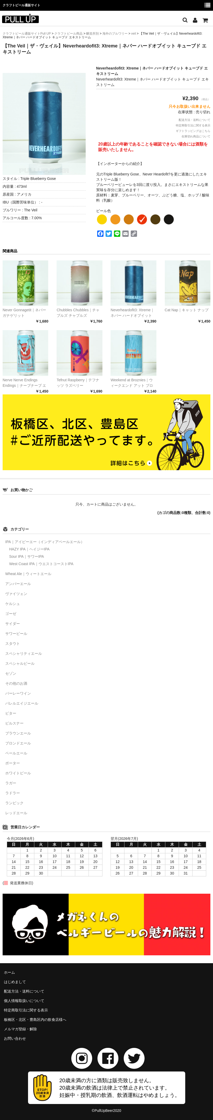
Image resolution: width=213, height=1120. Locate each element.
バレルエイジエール (21, 703)
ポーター (12, 763)
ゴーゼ (10, 614)
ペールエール (16, 753)
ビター (10, 713)
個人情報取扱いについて (24, 1001)
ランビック (14, 803)
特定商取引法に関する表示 (193, 125)
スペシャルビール (20, 663)
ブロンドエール (18, 743)
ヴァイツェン (16, 594)
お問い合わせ (15, 1038)
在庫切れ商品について (196, 136)
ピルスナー (14, 723)
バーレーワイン (18, 693)
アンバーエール (18, 584)
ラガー (10, 783)
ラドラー (12, 793)
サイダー (12, 623)
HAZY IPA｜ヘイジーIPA (29, 549)
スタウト (12, 643)
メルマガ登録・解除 (20, 1029)
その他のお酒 (16, 683)
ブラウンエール (18, 733)
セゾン (10, 673)
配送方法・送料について (194, 119)
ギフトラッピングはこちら (193, 130)
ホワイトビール (18, 773)
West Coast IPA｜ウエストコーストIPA (41, 564)
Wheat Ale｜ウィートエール (28, 574)
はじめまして (15, 982)
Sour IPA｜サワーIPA (26, 556)
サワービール (16, 633)
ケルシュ (12, 604)
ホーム (9, 972)
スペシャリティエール (23, 653)
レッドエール (16, 813)
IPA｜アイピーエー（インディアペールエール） (44, 542)
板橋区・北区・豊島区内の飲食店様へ (35, 1019)
